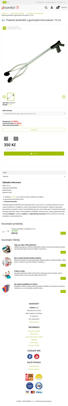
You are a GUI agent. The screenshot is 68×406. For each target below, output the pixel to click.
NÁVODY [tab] (5, 176)
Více (63, 233)
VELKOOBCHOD (34, 366)
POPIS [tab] (5, 172)
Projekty (36, 345)
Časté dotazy (34, 342)
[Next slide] (64, 97)
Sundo (10, 105)
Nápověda (34, 340)
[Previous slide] (4, 97)
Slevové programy (34, 369)
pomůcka (13, 197)
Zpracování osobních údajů (34, 337)
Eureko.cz (4, 13)
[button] (10, 97)
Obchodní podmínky (34, 331)
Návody (31, 345)
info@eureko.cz (51, 2)
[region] (34, 61)
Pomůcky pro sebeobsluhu (35, 13)
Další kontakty (34, 322)
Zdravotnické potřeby (17, 13)
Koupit (34, 154)
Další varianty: (7, 110)
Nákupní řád (34, 334)
